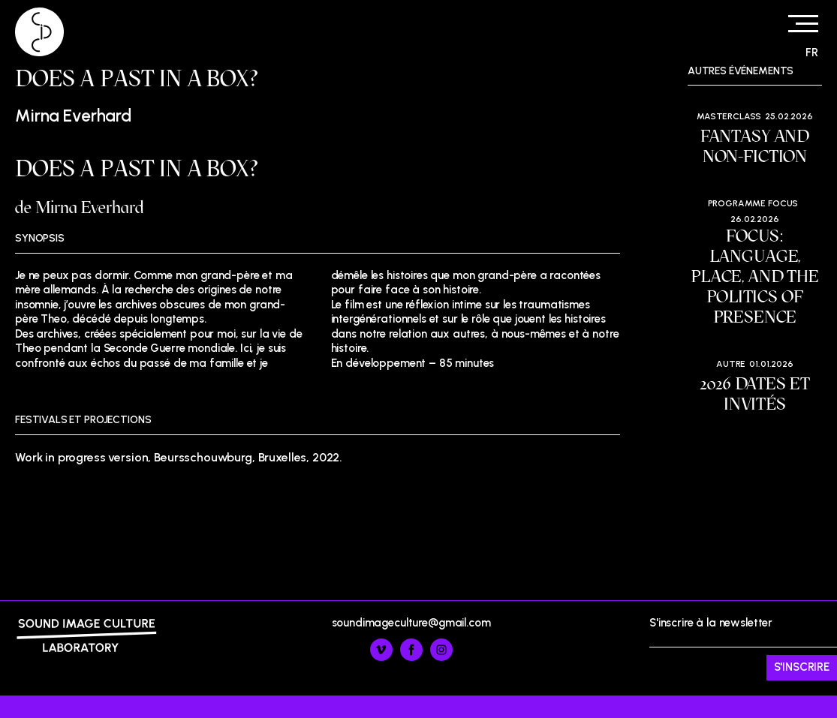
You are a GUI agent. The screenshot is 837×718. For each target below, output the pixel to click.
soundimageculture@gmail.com (411, 622)
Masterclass (729, 116)
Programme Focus (753, 203)
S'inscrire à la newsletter (743, 648)
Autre (730, 364)
